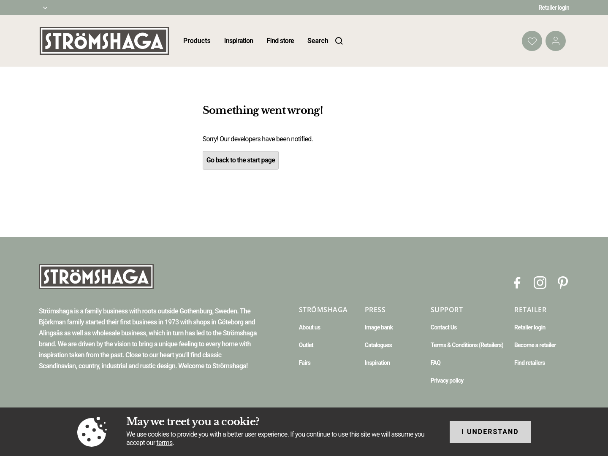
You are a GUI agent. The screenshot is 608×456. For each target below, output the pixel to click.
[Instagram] (540, 282)
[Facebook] (517, 282)
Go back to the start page (240, 160)
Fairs (304, 362)
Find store (280, 41)
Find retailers (529, 362)
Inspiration (238, 41)
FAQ (435, 362)
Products (197, 41)
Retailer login (554, 7)
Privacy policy (447, 380)
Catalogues (378, 345)
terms (165, 443)
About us (309, 327)
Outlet (306, 345)
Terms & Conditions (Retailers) (467, 345)
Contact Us (444, 327)
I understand (490, 432)
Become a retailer (535, 345)
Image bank (379, 327)
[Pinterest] (562, 282)
